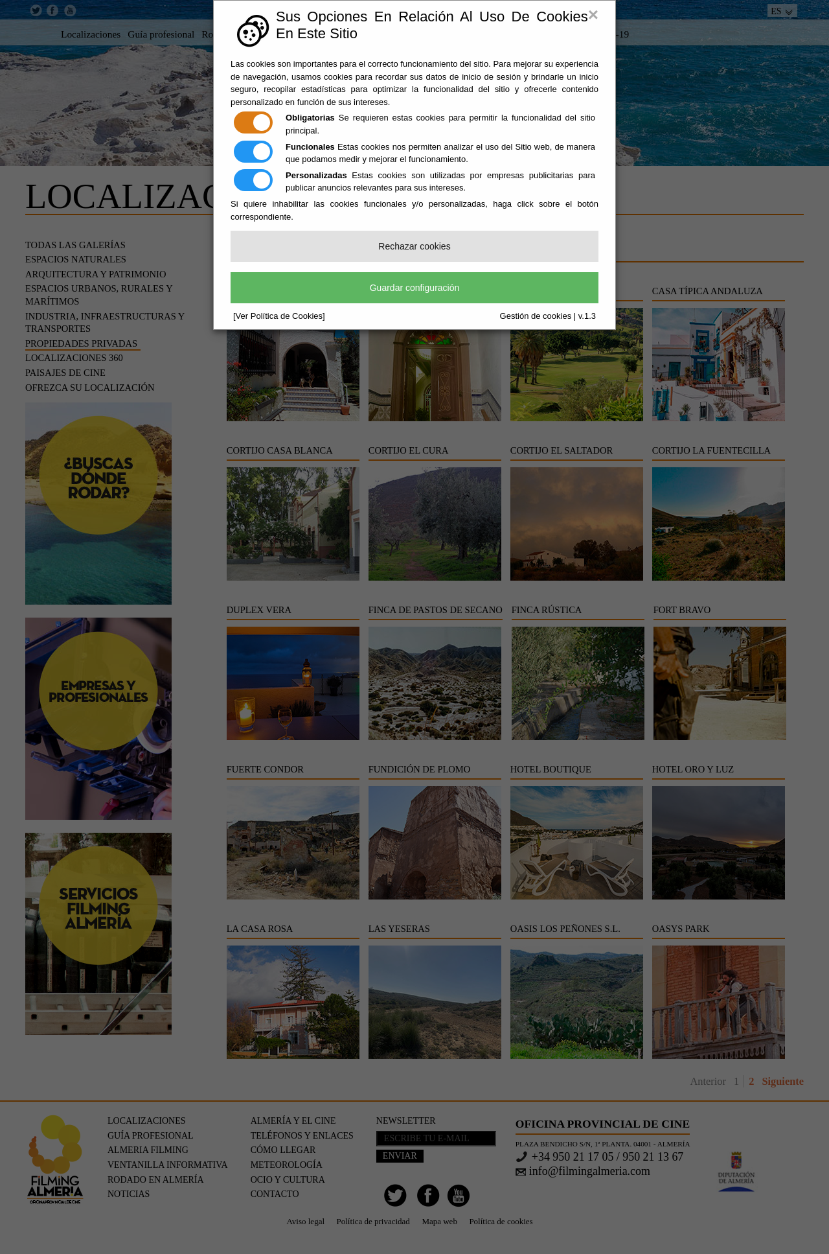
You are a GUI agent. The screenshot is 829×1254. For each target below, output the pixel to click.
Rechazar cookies (414, 246)
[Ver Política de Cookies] (279, 316)
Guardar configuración (415, 288)
